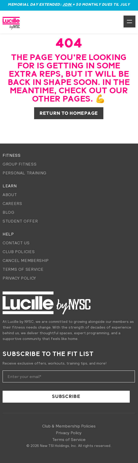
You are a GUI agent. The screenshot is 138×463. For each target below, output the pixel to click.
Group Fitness (19, 164)
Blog (8, 212)
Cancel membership (26, 260)
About (10, 194)
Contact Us (16, 242)
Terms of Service (23, 269)
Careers (12, 203)
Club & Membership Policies (69, 426)
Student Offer (20, 221)
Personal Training (25, 172)
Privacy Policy (19, 278)
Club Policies (19, 251)
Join (68, 4)
